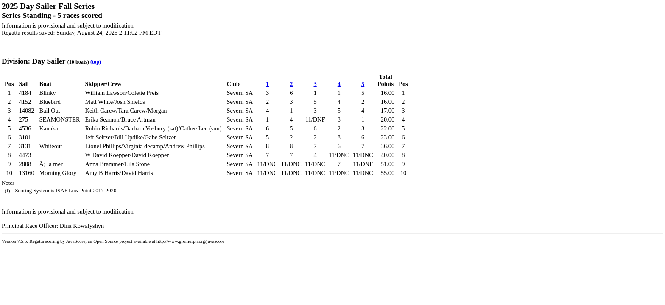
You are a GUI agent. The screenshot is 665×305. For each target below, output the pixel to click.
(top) (95, 62)
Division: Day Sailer (33, 61)
